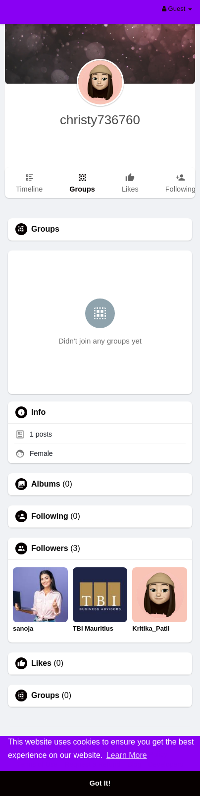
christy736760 (100, 119)
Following (49, 516)
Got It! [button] (100, 783)
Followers (49, 548)
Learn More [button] (126, 755)
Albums (45, 484)
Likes (41, 663)
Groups (45, 695)
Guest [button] (177, 8)
